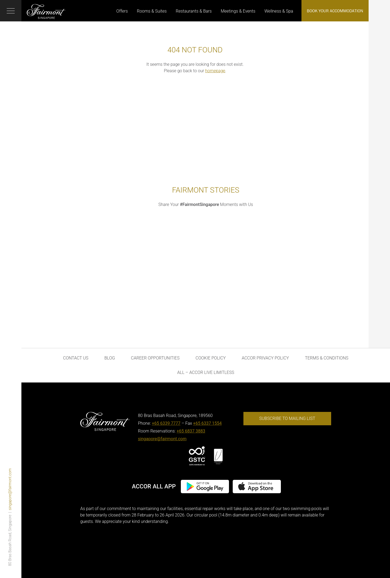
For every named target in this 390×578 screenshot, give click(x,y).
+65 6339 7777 (166, 423)
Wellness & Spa (279, 11)
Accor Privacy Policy (265, 358)
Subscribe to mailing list (287, 418)
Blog (109, 358)
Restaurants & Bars (194, 11)
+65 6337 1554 (207, 423)
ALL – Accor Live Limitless (205, 372)
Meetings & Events (238, 11)
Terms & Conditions (326, 358)
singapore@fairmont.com (10, 489)
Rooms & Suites (152, 11)
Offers (122, 11)
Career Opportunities (155, 358)
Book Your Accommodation (335, 10)
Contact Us (76, 358)
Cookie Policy (211, 358)
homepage (215, 70)
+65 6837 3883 (191, 431)
